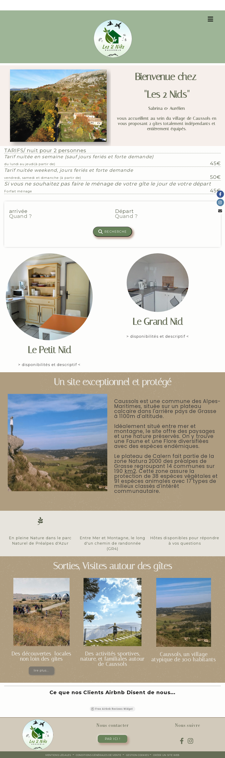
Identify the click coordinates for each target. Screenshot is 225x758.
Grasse (123, 466)
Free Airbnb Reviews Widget (112, 709)
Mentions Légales (58, 755)
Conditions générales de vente (98, 755)
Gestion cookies (138, 755)
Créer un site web (166, 755)
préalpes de (190, 461)
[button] (4, 702)
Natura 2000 (145, 461)
